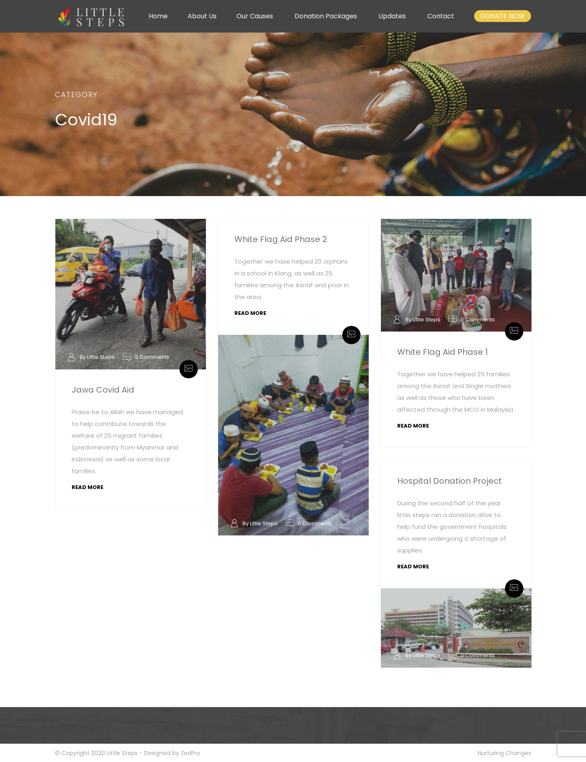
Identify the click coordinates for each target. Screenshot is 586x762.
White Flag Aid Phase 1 (442, 352)
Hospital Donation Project (449, 481)
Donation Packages (326, 16)
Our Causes (254, 16)
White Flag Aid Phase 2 (280, 239)
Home (158, 16)
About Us (202, 16)
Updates (392, 16)
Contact (440, 16)
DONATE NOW (502, 16)
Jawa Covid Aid (103, 389)
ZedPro (190, 753)
